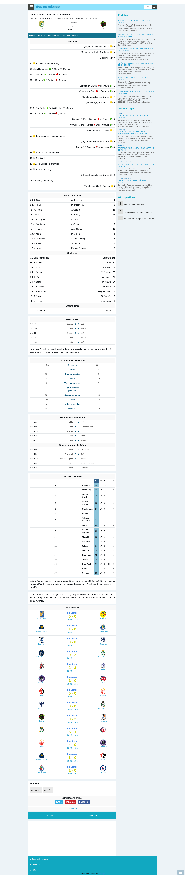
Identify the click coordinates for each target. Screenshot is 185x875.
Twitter (59, 802)
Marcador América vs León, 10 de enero (137, 212)
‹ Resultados (50, 816)
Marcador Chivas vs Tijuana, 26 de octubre (138, 219)
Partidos (75, 35)
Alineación (61, 35)
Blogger (101, 874)
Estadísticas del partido (47, 35)
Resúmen (32, 35)
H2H (68, 35)
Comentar (72, 808)
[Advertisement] (72, 838)
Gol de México (48, 6)
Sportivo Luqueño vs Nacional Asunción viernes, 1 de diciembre (133, 133)
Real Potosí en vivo (125, 162)
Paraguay (121, 130)
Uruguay (121, 113)
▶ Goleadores (35, 864)
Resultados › (94, 816)
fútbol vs (121, 146)
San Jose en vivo (124, 178)
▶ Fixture (34, 870)
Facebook (84, 802)
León (49, 790)
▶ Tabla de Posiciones (39, 859)
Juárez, (37, 790)
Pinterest (70, 802)
